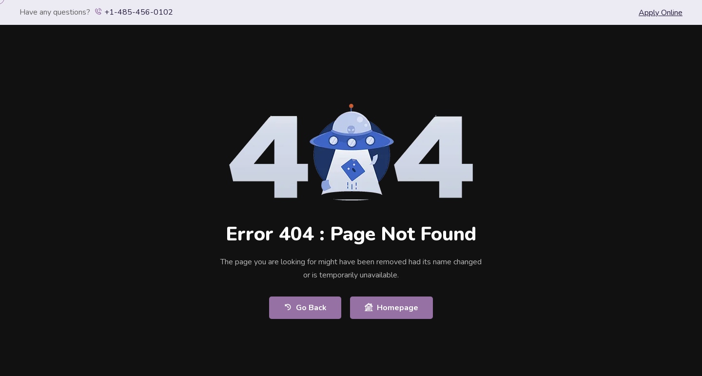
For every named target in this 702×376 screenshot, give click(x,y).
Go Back (305, 307)
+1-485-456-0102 (134, 12)
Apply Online (660, 12)
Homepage (391, 307)
